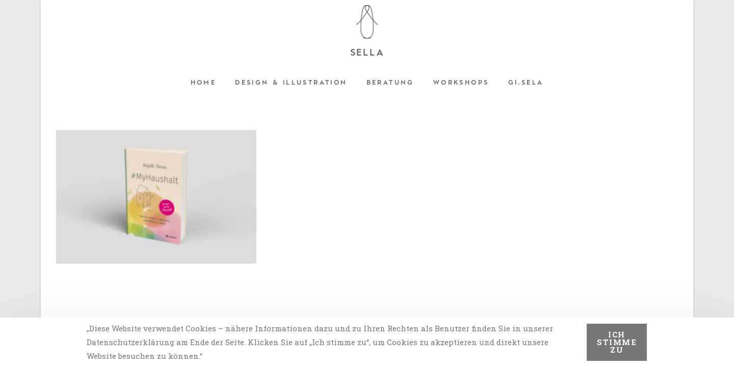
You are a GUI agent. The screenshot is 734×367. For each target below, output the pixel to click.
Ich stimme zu (617, 342)
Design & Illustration (291, 83)
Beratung (390, 83)
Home (204, 83)
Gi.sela (526, 83)
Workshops (461, 83)
